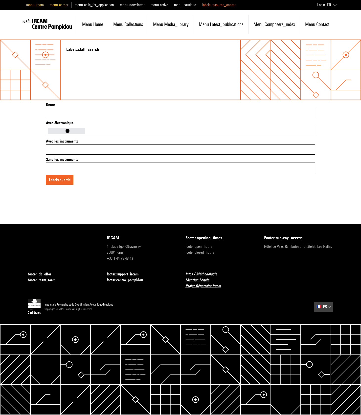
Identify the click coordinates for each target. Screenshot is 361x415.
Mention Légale (200, 280)
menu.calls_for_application (94, 4)
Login (321, 4)
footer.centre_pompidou (128, 280)
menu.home (92, 24)
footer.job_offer (42, 274)
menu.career (59, 4)
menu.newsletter (132, 4)
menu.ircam (35, 4)
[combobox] (180, 113)
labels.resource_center (219, 4)
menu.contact (317, 24)
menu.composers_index (274, 24)
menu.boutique (185, 4)
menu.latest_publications (221, 24)
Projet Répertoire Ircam (206, 286)
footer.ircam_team (44, 280)
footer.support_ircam (125, 274)
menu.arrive (159, 4)
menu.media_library (171, 24)
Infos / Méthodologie (204, 274)
